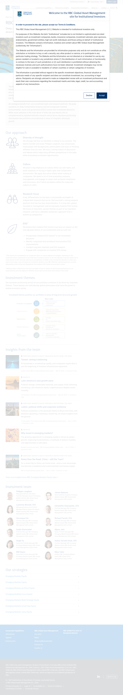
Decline (89, 95)
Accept (102, 95)
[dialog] (61, 347)
